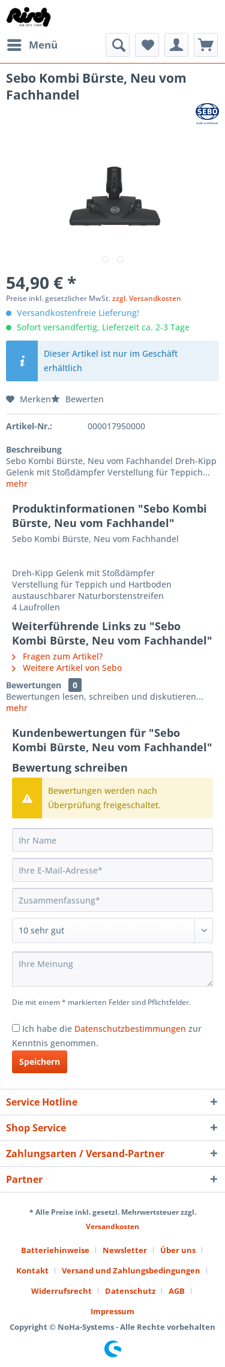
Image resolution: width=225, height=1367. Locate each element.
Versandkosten (112, 1226)
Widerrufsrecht (61, 1290)
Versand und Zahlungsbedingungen (131, 1270)
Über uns (178, 1250)
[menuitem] (32, 45)
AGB (177, 1290)
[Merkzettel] (147, 45)
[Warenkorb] (206, 45)
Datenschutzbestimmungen (130, 1028)
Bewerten (77, 399)
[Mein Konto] (176, 45)
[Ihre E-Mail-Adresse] (112, 870)
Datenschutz (130, 1290)
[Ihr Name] (112, 840)
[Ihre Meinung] (112, 969)
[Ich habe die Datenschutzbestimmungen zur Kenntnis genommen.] (16, 1028)
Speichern (39, 1061)
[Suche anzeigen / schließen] (118, 45)
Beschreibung (34, 449)
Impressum (112, 1311)
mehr (17, 483)
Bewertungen (33, 685)
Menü (32, 43)
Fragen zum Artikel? (57, 656)
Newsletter (125, 1250)
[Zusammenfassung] (112, 900)
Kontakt (32, 1270)
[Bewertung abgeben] (112, 930)
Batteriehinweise (55, 1250)
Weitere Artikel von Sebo (67, 667)
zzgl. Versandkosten (146, 298)
